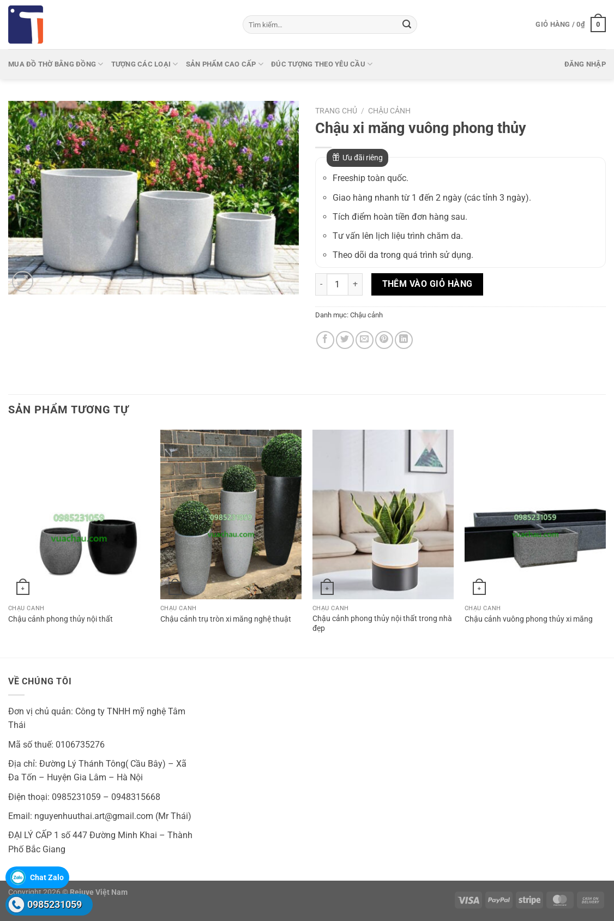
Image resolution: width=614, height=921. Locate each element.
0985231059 (54, 904)
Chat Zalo (47, 877)
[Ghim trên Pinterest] (384, 340)
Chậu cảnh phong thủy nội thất (60, 619)
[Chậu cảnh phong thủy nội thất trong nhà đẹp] (383, 514)
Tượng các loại (144, 64)
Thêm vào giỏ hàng (427, 284)
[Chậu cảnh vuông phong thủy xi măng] (535, 514)
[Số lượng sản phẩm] (337, 284)
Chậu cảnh (389, 110)
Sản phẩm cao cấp (225, 64)
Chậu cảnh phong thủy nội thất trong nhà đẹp (382, 624)
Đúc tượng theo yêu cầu (321, 64)
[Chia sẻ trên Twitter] (345, 340)
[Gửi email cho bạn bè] (365, 340)
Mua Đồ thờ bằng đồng (56, 64)
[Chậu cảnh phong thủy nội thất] (78, 514)
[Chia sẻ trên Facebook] (325, 340)
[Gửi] (407, 24)
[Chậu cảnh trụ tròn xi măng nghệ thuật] (231, 514)
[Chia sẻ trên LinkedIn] (404, 340)
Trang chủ (336, 110)
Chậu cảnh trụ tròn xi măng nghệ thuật (225, 619)
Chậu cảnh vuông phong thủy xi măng (529, 619)
